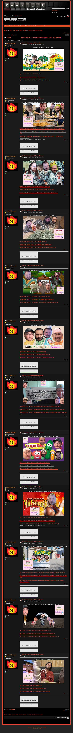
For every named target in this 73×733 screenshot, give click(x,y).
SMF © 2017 (36, 727)
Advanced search (55, 10)
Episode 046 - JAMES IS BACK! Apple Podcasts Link (32, 77)
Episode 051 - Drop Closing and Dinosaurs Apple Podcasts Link (35, 354)
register (20, 15)
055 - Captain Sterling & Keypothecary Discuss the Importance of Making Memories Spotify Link (42, 572)
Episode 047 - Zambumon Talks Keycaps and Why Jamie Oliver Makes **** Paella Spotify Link (42, 128)
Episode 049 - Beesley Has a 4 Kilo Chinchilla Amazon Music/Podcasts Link (38, 247)
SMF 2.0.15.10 (31, 727)
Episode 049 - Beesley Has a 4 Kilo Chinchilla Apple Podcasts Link (35, 244)
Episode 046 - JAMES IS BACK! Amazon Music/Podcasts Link (34, 80)
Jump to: (55, 717)
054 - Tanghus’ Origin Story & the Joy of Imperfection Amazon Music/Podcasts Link (39, 523)
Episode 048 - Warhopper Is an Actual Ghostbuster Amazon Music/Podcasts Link (39, 192)
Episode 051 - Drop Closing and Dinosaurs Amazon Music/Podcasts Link (37, 357)
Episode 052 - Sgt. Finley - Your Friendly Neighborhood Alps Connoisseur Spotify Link (40, 406)
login (16, 15)
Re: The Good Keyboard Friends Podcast (32, 43)
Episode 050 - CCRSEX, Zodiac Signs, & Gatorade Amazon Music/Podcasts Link (39, 302)
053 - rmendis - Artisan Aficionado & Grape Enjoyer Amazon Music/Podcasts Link (39, 468)
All (10, 34)
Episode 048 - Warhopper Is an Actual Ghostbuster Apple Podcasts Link (37, 189)
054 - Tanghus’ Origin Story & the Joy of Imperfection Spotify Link (35, 517)
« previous (64, 32)
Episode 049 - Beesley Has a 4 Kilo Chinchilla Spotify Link (33, 241)
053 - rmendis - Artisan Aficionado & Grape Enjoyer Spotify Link (35, 462)
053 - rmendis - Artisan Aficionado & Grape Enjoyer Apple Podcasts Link (37, 465)
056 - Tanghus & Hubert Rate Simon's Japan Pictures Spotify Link (35, 630)
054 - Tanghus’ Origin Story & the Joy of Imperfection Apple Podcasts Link (37, 520)
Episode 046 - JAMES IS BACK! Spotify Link (30, 74)
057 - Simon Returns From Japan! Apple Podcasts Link (33, 688)
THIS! (67, 16)
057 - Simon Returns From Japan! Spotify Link (31, 685)
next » (68, 32)
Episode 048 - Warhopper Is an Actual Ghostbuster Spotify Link (35, 186)
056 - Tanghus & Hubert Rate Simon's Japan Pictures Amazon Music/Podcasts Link (39, 636)
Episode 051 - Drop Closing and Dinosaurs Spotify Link (33, 351)
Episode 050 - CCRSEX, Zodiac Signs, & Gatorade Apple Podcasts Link (37, 299)
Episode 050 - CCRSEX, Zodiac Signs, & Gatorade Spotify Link (35, 296)
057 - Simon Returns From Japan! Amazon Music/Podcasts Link (35, 691)
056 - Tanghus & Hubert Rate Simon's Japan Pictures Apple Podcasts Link (37, 633)
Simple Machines (43, 727)
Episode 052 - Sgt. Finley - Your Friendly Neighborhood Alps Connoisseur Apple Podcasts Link (42, 409)
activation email (15, 16)
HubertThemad (10, 43)
